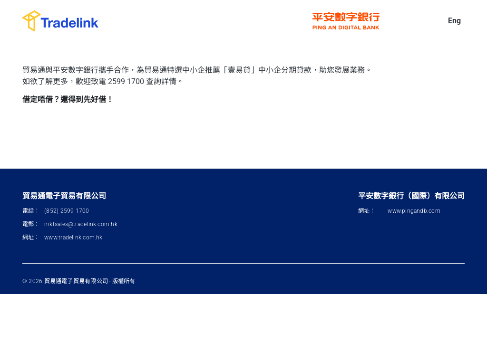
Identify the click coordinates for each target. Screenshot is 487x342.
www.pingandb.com (414, 211)
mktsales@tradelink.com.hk (80, 224)
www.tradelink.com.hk (73, 237)
